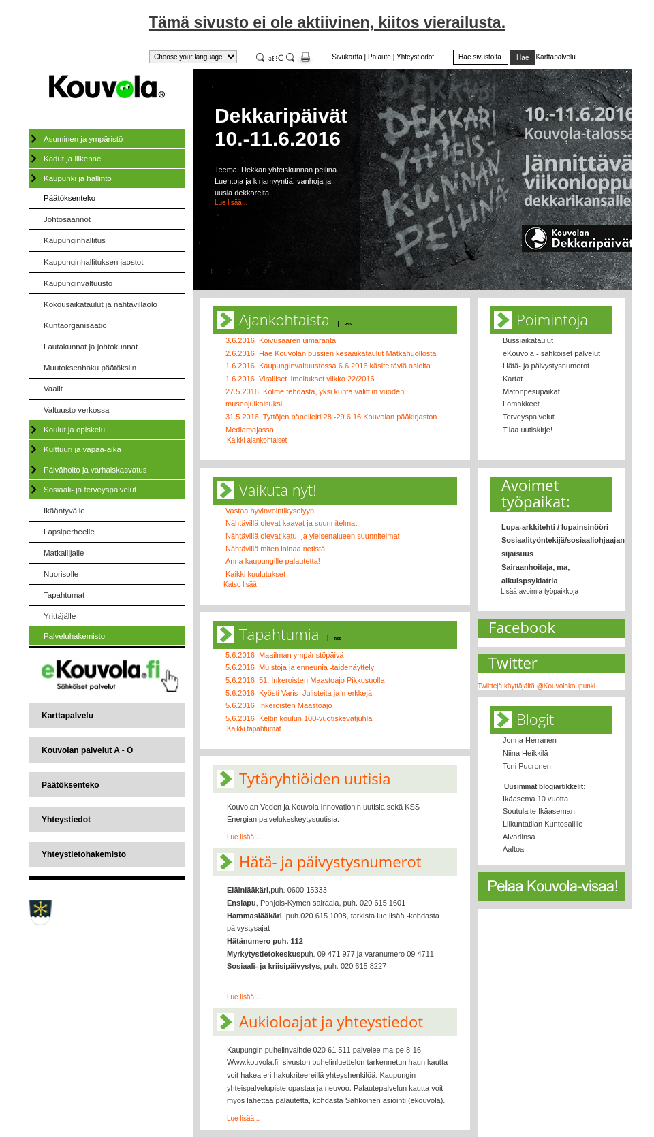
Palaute (379, 57)
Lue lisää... (231, 202)
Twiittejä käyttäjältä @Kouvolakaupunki (536, 686)
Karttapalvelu (67, 715)
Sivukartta (347, 57)
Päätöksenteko (69, 198)
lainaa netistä (303, 549)
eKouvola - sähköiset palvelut (551, 353)
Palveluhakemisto (74, 636)
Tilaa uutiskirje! (527, 430)
